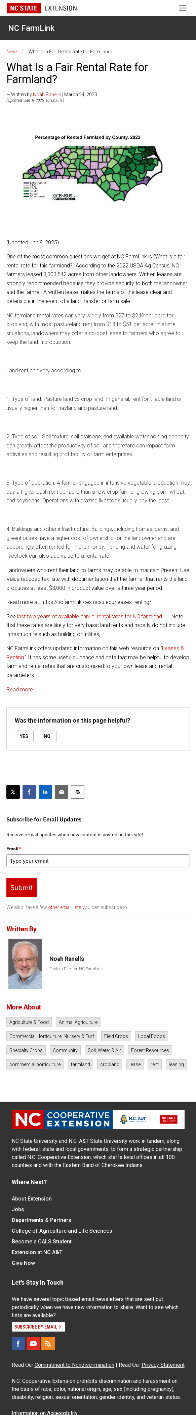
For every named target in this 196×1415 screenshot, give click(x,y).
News (12, 51)
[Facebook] (18, 1343)
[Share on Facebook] (29, 792)
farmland (80, 1064)
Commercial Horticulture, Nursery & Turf (51, 1036)
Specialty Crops (26, 1050)
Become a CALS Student (42, 1241)
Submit (21, 887)
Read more (19, 689)
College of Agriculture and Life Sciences (62, 1231)
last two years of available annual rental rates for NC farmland (89, 616)
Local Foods (151, 1036)
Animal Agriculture (78, 1022)
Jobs (18, 1209)
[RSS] (48, 1343)
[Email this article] (61, 792)
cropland (109, 1064)
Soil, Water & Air (104, 1050)
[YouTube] (33, 1343)
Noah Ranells (47, 94)
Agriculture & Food (29, 1022)
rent (155, 1064)
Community (65, 1050)
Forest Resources (150, 1050)
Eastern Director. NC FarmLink (76, 969)
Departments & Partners (41, 1220)
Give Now (23, 1263)
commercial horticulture (35, 1064)
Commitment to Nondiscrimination (74, 1365)
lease (135, 1064)
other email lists (64, 907)
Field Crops (116, 1036)
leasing (176, 1064)
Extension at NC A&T (37, 1252)
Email (13, 849)
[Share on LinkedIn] (45, 792)
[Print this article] (77, 792)
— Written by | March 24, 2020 (51, 94)
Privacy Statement (163, 1365)
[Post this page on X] (13, 792)
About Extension (32, 1198)
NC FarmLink (31, 28)
